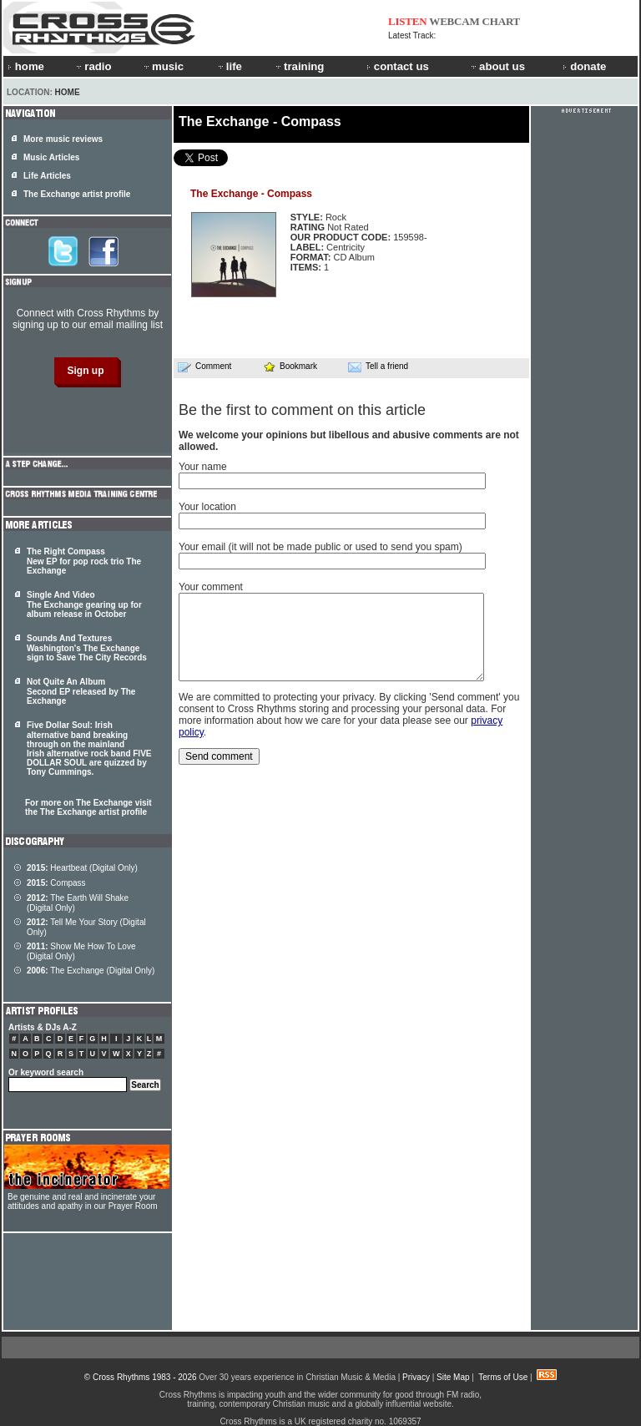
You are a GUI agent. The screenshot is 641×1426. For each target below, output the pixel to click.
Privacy (416, 1377)
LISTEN (407, 21)
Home (67, 92)
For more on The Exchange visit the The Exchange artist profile (88, 807)
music (163, 66)
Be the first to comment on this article (302, 410)
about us (497, 66)
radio (92, 66)
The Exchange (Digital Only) (90, 970)
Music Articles (51, 157)
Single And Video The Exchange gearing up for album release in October (84, 604)
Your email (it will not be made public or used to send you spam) (320, 547)
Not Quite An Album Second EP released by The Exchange (81, 691)
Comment (204, 366)
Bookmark (290, 366)
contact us (397, 66)
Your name (203, 467)
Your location (207, 507)
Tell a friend (378, 366)
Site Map (453, 1377)
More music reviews (63, 139)
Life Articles (47, 175)
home (26, 66)
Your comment (211, 587)
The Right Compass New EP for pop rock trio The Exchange (84, 561)
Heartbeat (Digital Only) (82, 867)
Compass (56, 882)
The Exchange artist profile (76, 194)
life (229, 66)
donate (584, 66)
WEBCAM (454, 21)
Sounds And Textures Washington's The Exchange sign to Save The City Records (87, 648)
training (299, 66)
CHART (501, 21)
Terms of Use (502, 1377)
